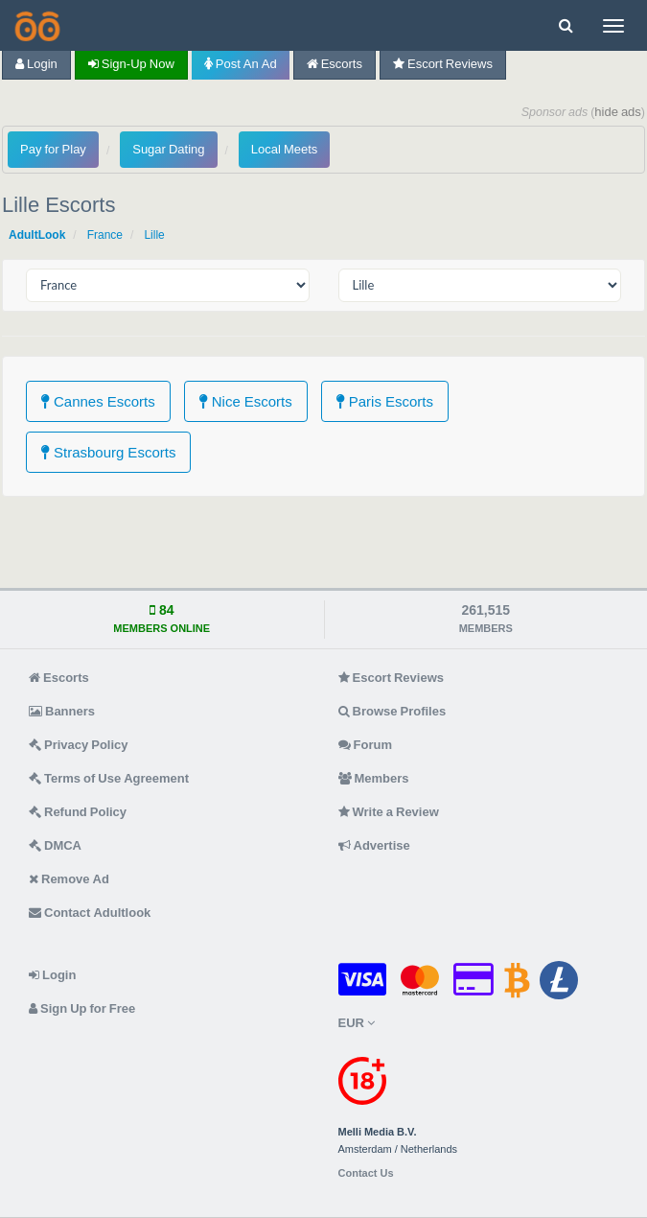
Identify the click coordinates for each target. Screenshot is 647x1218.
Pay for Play (53, 149)
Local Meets (284, 149)
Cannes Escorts (98, 401)
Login (36, 64)
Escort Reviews (443, 64)
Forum (365, 744)
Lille (154, 235)
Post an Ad (240, 64)
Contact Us (366, 1173)
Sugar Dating (168, 149)
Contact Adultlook (89, 912)
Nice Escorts (245, 401)
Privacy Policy (78, 744)
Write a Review (388, 812)
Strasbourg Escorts (108, 452)
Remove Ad (69, 879)
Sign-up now (131, 64)
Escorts (334, 64)
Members (373, 778)
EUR (356, 1023)
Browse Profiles (392, 711)
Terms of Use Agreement (109, 778)
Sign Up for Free (82, 1008)
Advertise (374, 845)
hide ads (617, 111)
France (105, 235)
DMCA (55, 845)
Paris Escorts (384, 401)
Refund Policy (78, 812)
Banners (62, 711)
